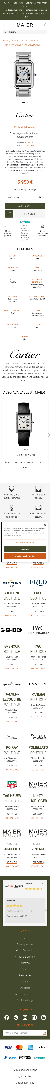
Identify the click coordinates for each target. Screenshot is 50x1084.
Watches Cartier (30, 40)
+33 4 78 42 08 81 (38, 818)
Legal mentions (25, 1076)
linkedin (43, 1017)
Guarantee (25, 962)
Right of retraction (25, 950)
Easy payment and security (38, 511)
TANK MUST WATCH (32, 45)
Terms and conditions (25, 1070)
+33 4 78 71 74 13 (12, 567)
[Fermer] (45, 525)
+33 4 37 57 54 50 (38, 866)
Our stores (25, 987)
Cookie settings (25, 1000)
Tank (5, 45)
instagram (25, 1017)
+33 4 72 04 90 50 (12, 866)
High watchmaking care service (12, 511)
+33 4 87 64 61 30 (12, 615)
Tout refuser (25, 549)
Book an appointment (25, 994)
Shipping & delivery (25, 956)
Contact (25, 981)
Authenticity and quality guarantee (12, 492)
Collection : (25, 145)
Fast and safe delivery (38, 492)
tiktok (34, 1017)
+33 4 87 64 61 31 (12, 818)
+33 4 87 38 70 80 (38, 716)
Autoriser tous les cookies (25, 556)
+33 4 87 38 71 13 (38, 567)
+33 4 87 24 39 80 (38, 615)
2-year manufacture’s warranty (42, 231)
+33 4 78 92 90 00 (12, 721)
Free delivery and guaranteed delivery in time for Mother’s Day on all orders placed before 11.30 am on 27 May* (26, 13)
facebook (6, 1017)
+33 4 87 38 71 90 (38, 668)
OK (44, 1032)
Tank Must (16, 45)
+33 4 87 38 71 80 (12, 668)
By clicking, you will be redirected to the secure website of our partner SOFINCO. (25, 230)
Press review (25, 975)
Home (5, 40)
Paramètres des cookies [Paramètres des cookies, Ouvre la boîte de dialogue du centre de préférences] (25, 542)
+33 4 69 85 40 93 (38, 769)
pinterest (16, 1017)
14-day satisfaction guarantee (7, 231)
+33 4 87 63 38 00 (12, 769)
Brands (15, 40)
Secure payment (25, 944)
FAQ (25, 938)
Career (25, 969)
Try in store (29, 214)
